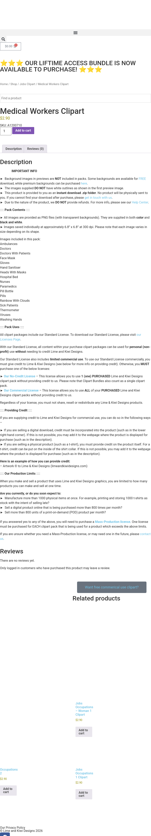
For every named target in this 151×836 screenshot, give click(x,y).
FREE (142, 179)
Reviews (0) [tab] (35, 149)
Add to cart (23, 130)
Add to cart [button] (83, 720)
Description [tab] (14, 149)
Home (4, 84)
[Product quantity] (5, 131)
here (84, 183)
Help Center (140, 202)
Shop (13, 84)
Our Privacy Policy (12, 816)
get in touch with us (98, 197)
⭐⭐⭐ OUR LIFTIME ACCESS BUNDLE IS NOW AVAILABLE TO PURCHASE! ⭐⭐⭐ (68, 66)
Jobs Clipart (27, 84)
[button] (75, 32)
